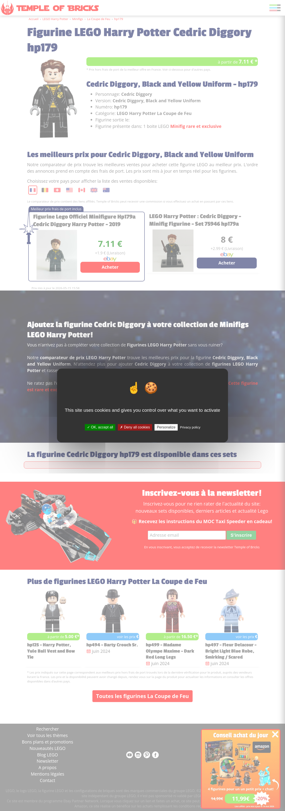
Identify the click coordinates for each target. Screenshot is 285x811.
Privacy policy (190, 427)
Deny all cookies (135, 427)
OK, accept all (100, 427)
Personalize (166, 427)
